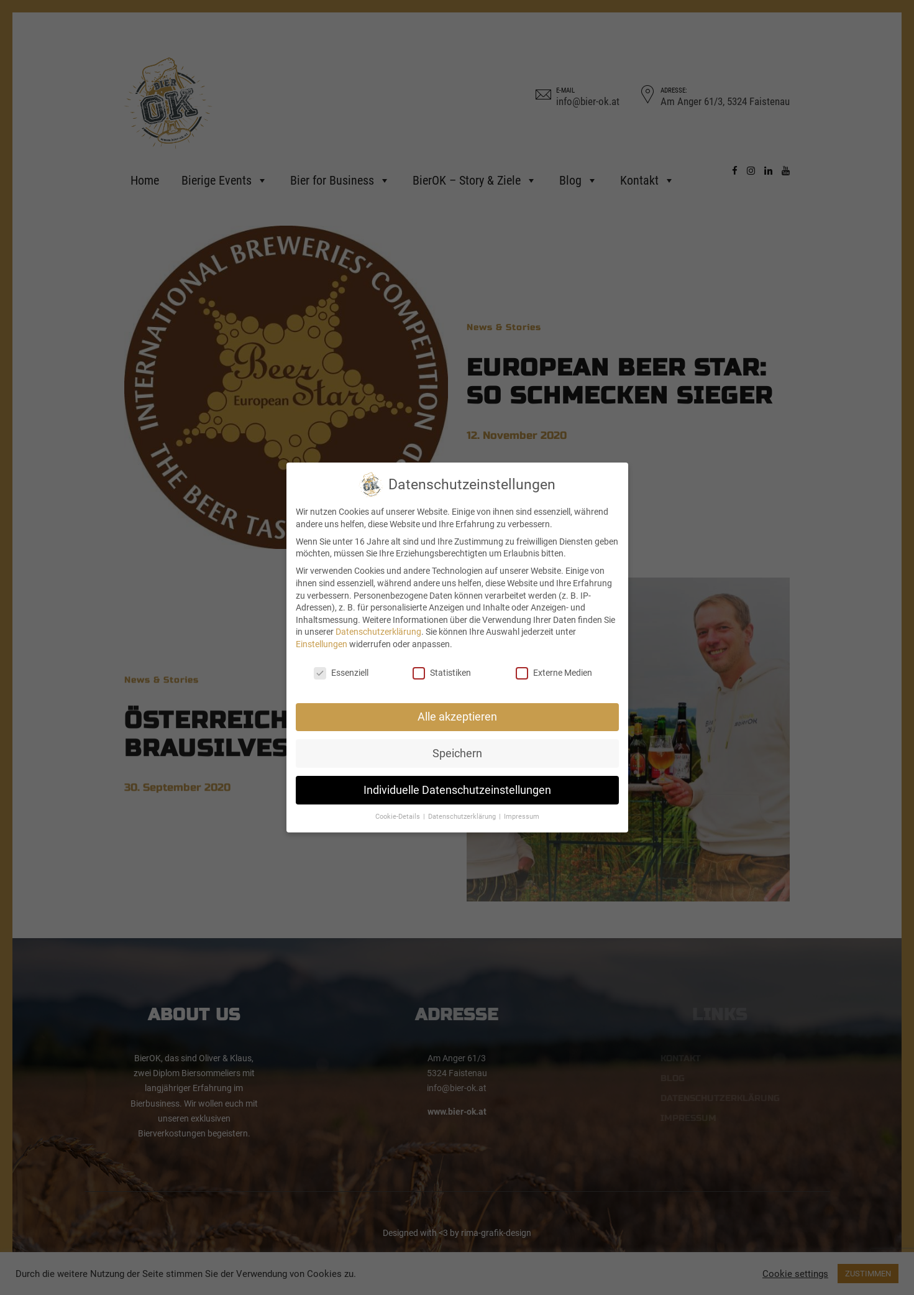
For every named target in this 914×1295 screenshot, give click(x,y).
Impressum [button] (521, 817)
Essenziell (341, 673)
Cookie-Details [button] (398, 817)
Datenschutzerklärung (378, 632)
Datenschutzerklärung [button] (463, 817)
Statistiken (442, 673)
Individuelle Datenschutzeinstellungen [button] (457, 790)
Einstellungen (321, 644)
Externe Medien (554, 673)
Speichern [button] (457, 753)
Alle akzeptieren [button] (457, 717)
